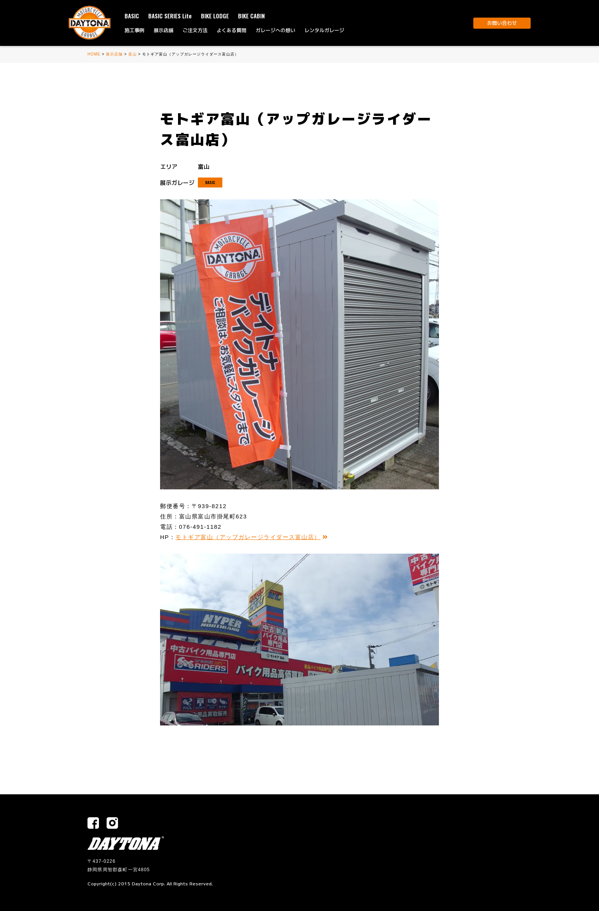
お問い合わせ (502, 23)
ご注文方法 (195, 30)
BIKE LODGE (215, 15)
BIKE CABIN (251, 15)
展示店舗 (163, 30)
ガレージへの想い (275, 30)
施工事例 (134, 30)
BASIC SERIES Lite (170, 15)
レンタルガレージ (324, 30)
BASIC (132, 15)
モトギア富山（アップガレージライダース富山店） (251, 537)
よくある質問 (231, 30)
